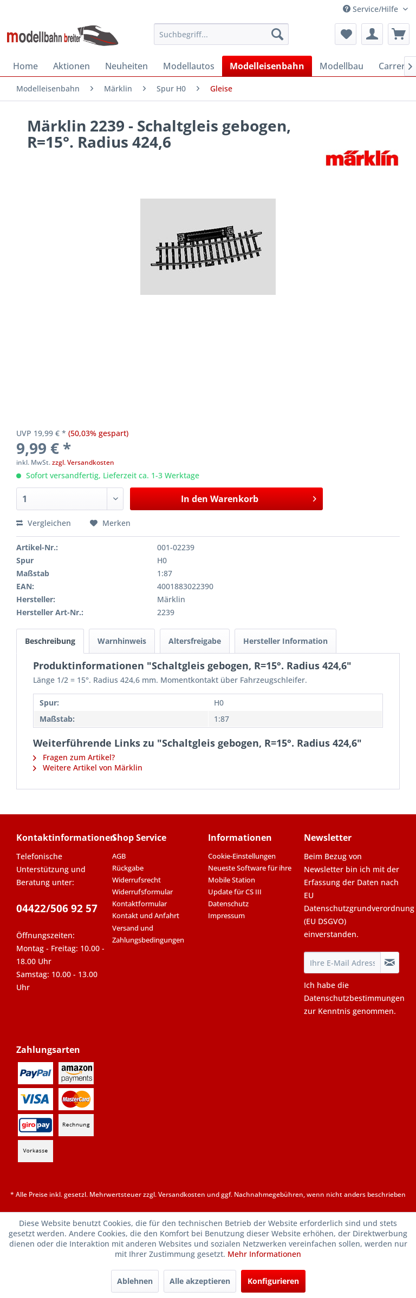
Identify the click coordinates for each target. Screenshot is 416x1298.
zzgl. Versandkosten (83, 462)
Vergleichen (43, 523)
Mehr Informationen (264, 1254)
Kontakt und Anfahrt (145, 915)
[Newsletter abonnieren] (389, 962)
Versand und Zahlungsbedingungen (148, 934)
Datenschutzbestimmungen (354, 998)
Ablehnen (135, 1281)
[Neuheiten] (126, 66)
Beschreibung (50, 641)
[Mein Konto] (372, 34)
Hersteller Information (285, 641)
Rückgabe (128, 868)
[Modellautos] (188, 66)
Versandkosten (181, 1194)
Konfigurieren (273, 1281)
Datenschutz (228, 903)
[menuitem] (221, 34)
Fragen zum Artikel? (74, 757)
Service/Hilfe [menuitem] (371, 9)
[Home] (25, 66)
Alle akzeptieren (200, 1281)
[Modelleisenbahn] (267, 66)
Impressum (226, 915)
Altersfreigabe (194, 641)
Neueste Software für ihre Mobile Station (249, 874)
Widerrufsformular (142, 892)
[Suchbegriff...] (221, 34)
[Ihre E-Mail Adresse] (342, 962)
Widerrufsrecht (136, 880)
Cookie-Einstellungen (242, 856)
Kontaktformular (139, 903)
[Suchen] (277, 34)
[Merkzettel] (345, 34)
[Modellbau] (341, 66)
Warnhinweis (122, 641)
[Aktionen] (72, 66)
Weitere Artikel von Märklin (87, 767)
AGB (119, 856)
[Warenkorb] (399, 34)
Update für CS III (235, 892)
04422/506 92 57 (57, 908)
